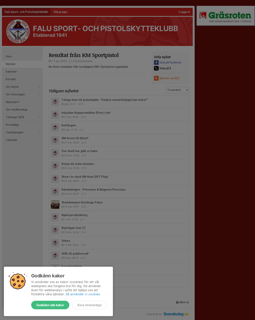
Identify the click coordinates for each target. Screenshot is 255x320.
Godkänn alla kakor (50, 305)
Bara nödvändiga (89, 305)
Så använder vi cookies (83, 294)
